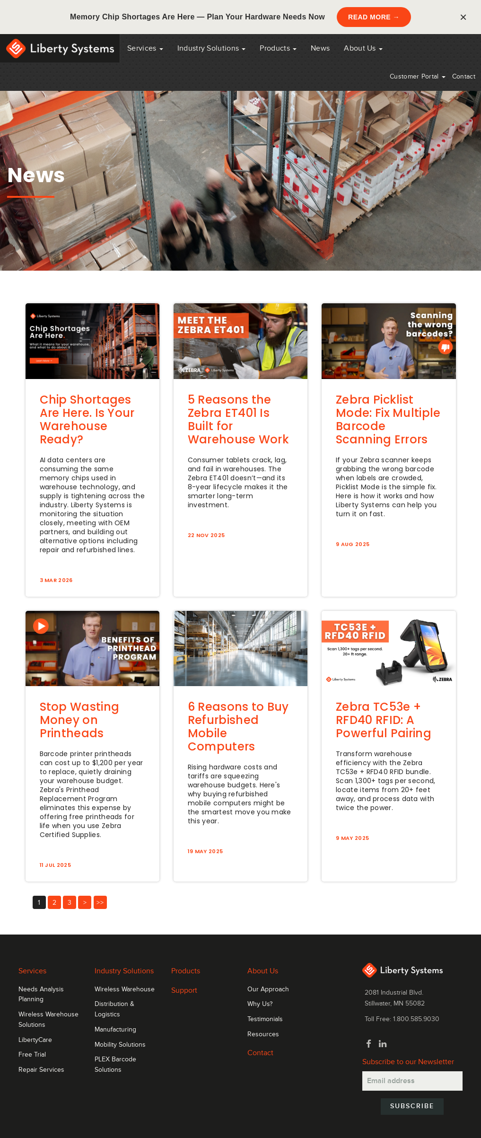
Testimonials (265, 1019)
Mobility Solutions (120, 1045)
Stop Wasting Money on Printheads (80, 720)
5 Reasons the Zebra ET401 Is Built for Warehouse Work (238, 419)
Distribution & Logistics (114, 1009)
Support (184, 990)
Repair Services (41, 1070)
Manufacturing (115, 1029)
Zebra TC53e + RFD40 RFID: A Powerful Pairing (383, 720)
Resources (263, 1034)
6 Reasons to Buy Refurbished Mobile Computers (238, 726)
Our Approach (268, 989)
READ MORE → (374, 17)
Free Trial (32, 1055)
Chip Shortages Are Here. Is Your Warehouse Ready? (87, 419)
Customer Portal (418, 76)
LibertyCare (35, 1040)
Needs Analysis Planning (41, 995)
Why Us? (259, 1004)
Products (185, 971)
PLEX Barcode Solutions (115, 1065)
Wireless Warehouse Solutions (48, 1020)
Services (145, 48)
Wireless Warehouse (125, 989)
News (320, 48)
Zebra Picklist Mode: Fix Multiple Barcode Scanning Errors (388, 419)
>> (100, 903)
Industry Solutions (211, 48)
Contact (463, 76)
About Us (363, 48)
